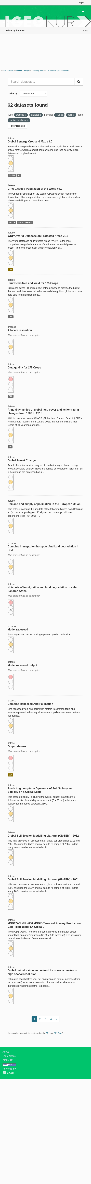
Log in (81, 2)
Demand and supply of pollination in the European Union (44, 504)
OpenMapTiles (37, 70)
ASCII (20, 222)
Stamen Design (22, 70)
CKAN (8, 1072)
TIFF (10, 317)
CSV (10, 270)
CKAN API (8, 1060)
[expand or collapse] (83, 11)
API (47, 1033)
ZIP (10, 447)
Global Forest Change (22, 460)
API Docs (58, 1033)
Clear (85, 31)
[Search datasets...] (41, 82)
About (6, 1051)
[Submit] (78, 82)
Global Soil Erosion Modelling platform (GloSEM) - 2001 (43, 879)
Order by (12, 93)
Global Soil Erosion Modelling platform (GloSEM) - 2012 (43, 835)
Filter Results (17, 125)
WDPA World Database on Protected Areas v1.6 (38, 235)
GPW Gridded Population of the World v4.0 (35, 188)
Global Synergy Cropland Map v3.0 (30, 141)
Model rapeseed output (22, 665)
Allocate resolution (20, 330)
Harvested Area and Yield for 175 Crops (33, 283)
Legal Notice (9, 1056)
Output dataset (17, 746)
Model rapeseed (18, 629)
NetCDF (12, 222)
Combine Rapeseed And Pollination (30, 703)
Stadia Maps (8, 70)
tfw (19, 175)
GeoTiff (12, 175)
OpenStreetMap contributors (57, 70)
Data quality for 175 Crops (24, 367)
